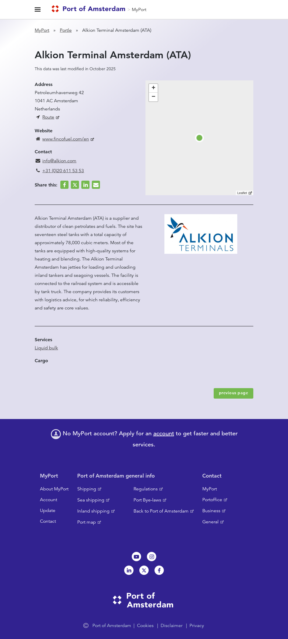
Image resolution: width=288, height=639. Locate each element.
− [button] (153, 97)
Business (211, 511)
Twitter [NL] (144, 570)
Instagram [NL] (151, 556)
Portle (66, 30)
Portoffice (212, 500)
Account (48, 500)
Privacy (196, 626)
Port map (86, 522)
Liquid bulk (46, 348)
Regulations (146, 489)
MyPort (139, 10)
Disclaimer (171, 626)
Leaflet (242, 193)
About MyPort (54, 489)
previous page (233, 392)
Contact (48, 521)
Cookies (145, 626)
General (210, 522)
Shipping (86, 489)
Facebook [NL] (159, 570)
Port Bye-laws (147, 500)
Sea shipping (90, 500)
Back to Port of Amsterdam (161, 511)
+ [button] (153, 88)
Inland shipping (93, 511)
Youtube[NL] (136, 556)
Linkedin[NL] (129, 570)
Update (47, 510)
